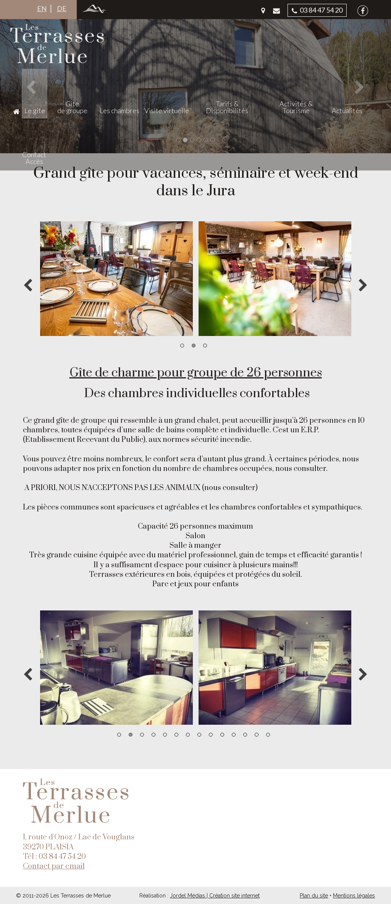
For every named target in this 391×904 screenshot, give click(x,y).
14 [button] (268, 735)
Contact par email (54, 866)
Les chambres (159, 110)
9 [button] (211, 735)
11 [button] (234, 735)
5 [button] (165, 735)
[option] (116, 278)
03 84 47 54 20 (317, 10)
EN (42, 8)
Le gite (88, 110)
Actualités (334, 110)
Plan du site (314, 896)
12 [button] (245, 735)
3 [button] (205, 345)
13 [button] (257, 735)
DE (61, 8)
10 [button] (222, 735)
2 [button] (194, 345)
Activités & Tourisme (297, 107)
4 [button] (153, 735)
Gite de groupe (119, 107)
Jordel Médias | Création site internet (215, 896)
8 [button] (199, 735)
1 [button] (182, 345)
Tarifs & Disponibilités (254, 107)
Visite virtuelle (206, 110)
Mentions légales (354, 896)
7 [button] (188, 735)
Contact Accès (366, 107)
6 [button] (176, 735)
